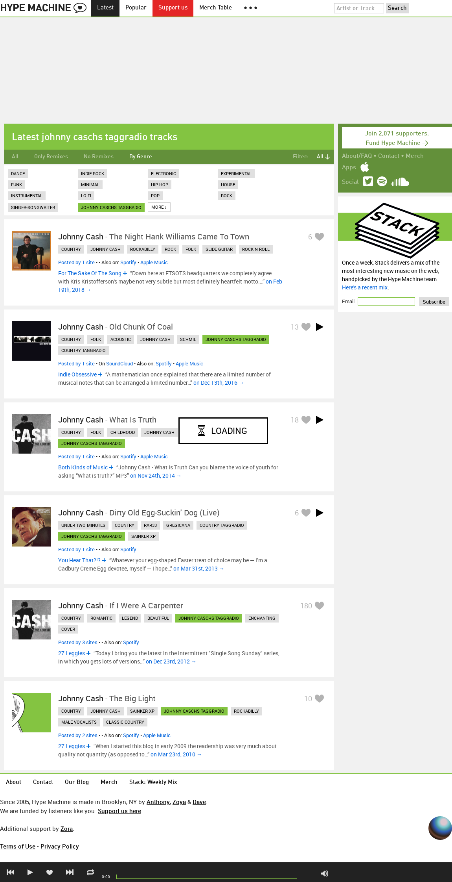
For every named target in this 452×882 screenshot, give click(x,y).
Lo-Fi (86, 195)
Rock (226, 195)
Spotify (128, 262)
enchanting (262, 618)
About (13, 783)
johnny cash (105, 249)
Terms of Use (17, 846)
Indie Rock (92, 173)
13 (295, 326)
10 (308, 698)
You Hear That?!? (79, 560)
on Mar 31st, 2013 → (198, 568)
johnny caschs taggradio (111, 207)
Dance (18, 173)
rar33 (150, 525)
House (228, 184)
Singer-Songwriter (33, 207)
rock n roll (256, 249)
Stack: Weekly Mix (153, 783)
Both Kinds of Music (83, 467)
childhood (122, 432)
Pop (155, 195)
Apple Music (154, 262)
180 (306, 605)
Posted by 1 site (76, 262)
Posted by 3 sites (77, 642)
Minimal (90, 184)
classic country (125, 722)
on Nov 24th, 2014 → (156, 475)
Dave (199, 802)
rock (170, 249)
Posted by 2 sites (77, 735)
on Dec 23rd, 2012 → (171, 661)
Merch (415, 156)
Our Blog (77, 783)
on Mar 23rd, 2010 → (176, 754)
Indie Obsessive (77, 374)
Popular (136, 8)
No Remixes (99, 156)
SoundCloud (119, 363)
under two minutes (83, 525)
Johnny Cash (80, 236)
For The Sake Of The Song (89, 273)
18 (295, 419)
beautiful (158, 618)
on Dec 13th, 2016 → (218, 382)
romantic (101, 618)
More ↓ (159, 207)
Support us (172, 8)
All (15, 156)
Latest (105, 8)
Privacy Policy (59, 846)
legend (130, 618)
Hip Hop (159, 184)
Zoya (179, 802)
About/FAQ (357, 156)
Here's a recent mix (365, 287)
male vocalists (79, 722)
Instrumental (26, 195)
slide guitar (219, 249)
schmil (188, 339)
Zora (67, 828)
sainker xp (143, 536)
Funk (16, 184)
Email (349, 301)
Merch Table (215, 8)
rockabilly (142, 249)
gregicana (178, 525)
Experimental (236, 173)
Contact (388, 156)
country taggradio (83, 350)
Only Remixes (51, 156)
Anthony (158, 802)
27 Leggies (71, 653)
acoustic (120, 339)
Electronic (163, 173)
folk (191, 249)
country (71, 249)
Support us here (119, 811)
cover (68, 629)
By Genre (140, 156)
